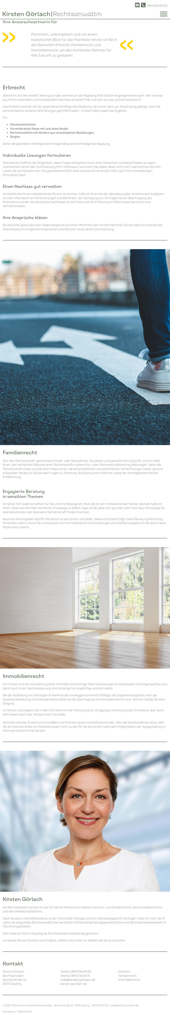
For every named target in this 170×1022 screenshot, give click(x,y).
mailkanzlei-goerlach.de (77, 980)
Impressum (9, 1011)
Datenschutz (24, 1011)
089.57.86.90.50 (81, 972)
